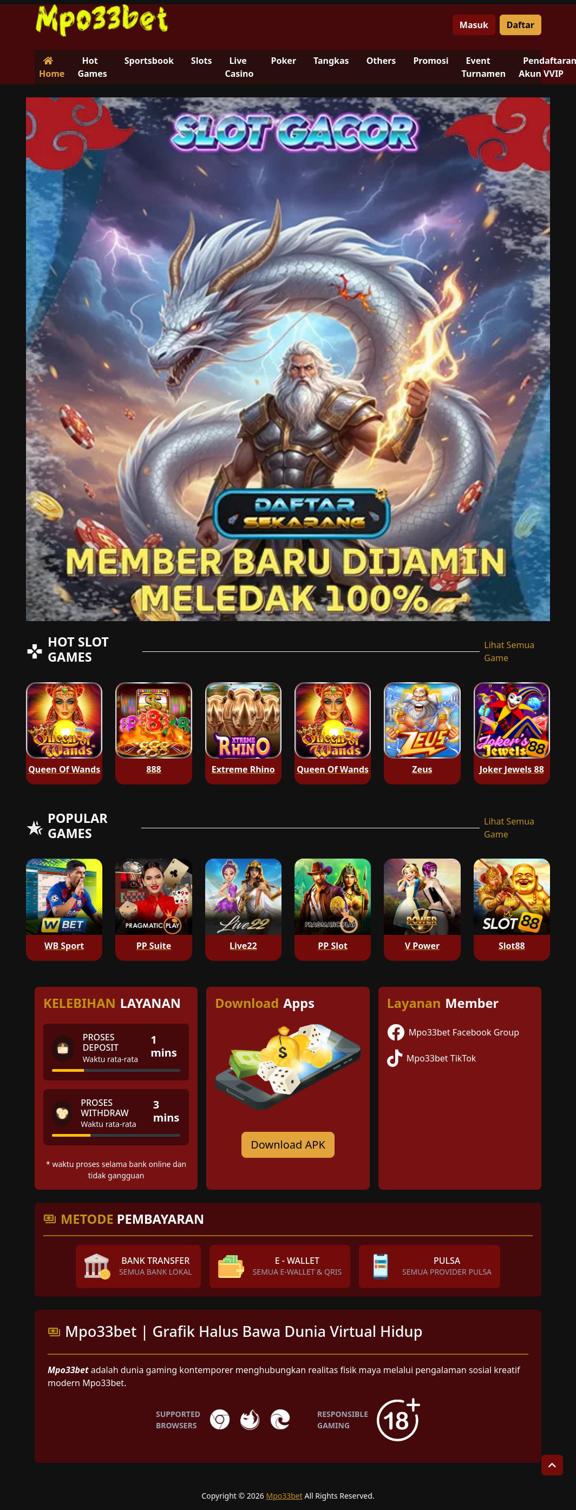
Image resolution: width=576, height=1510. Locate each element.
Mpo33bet (284, 1496)
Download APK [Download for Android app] (288, 1144)
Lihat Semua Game (509, 651)
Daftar (520, 25)
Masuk (474, 25)
